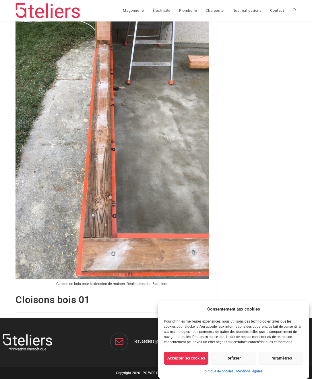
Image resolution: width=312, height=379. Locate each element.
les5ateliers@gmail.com (155, 341)
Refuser (233, 358)
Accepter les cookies (186, 358)
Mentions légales (249, 371)
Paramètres (281, 358)
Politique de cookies (217, 371)
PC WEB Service (155, 373)
